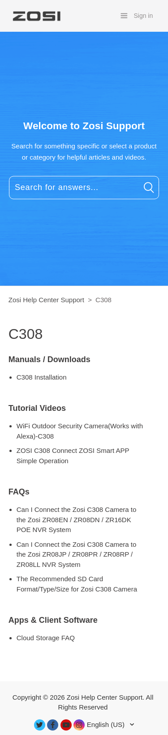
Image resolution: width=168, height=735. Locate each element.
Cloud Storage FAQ (46, 638)
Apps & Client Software (53, 620)
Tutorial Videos (37, 408)
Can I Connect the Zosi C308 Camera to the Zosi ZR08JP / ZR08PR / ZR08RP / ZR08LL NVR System (77, 554)
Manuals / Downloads (49, 359)
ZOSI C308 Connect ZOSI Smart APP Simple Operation (73, 456)
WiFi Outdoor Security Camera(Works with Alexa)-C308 (80, 431)
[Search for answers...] (84, 187)
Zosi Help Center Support (46, 300)
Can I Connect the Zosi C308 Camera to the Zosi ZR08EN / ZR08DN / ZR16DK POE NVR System (77, 519)
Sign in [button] (143, 15)
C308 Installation (42, 377)
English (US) (106, 724)
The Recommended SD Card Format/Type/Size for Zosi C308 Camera (77, 584)
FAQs (19, 491)
